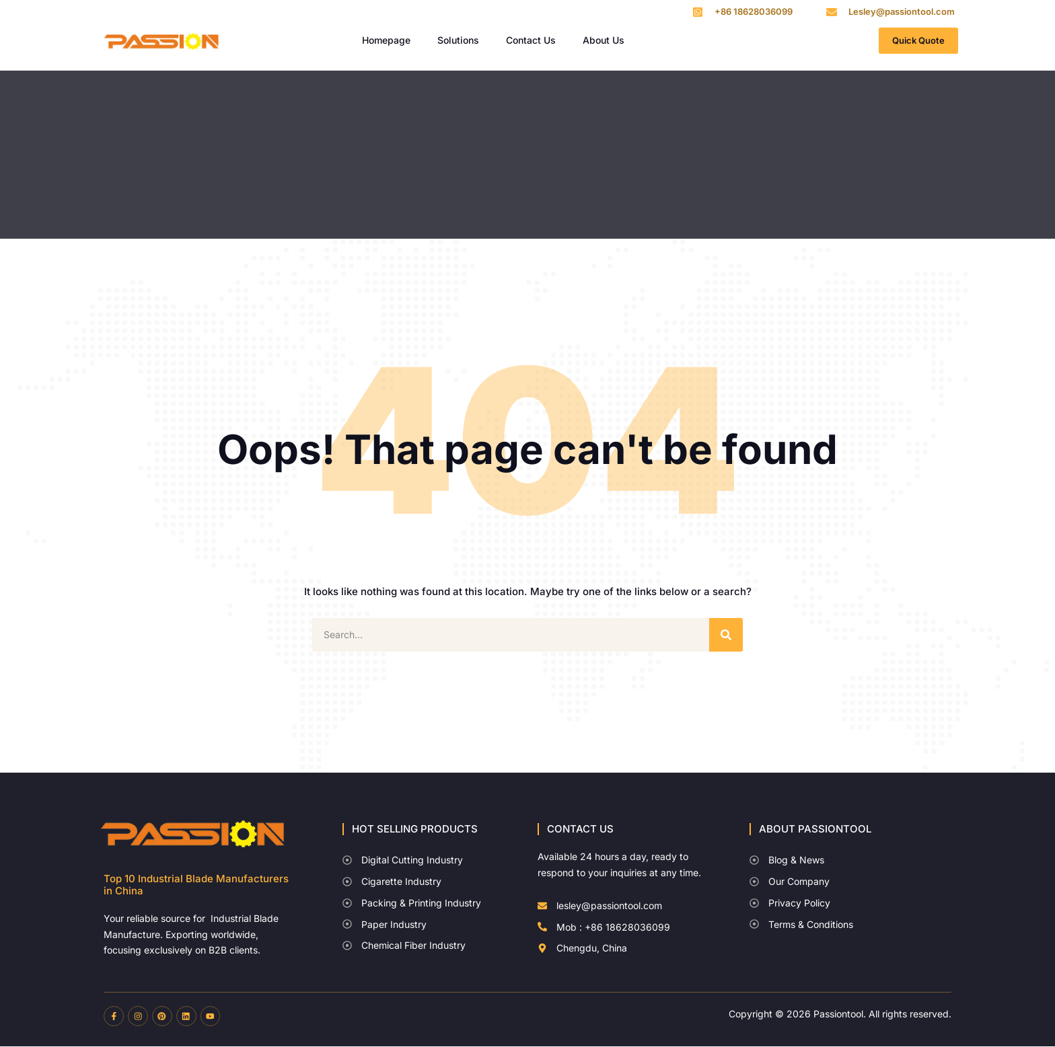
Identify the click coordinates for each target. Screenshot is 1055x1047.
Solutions (458, 40)
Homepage (386, 40)
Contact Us (531, 40)
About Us (603, 40)
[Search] (726, 635)
